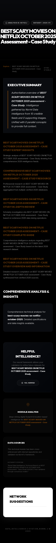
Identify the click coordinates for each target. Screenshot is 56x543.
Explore (6, 66)
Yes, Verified (28, 383)
